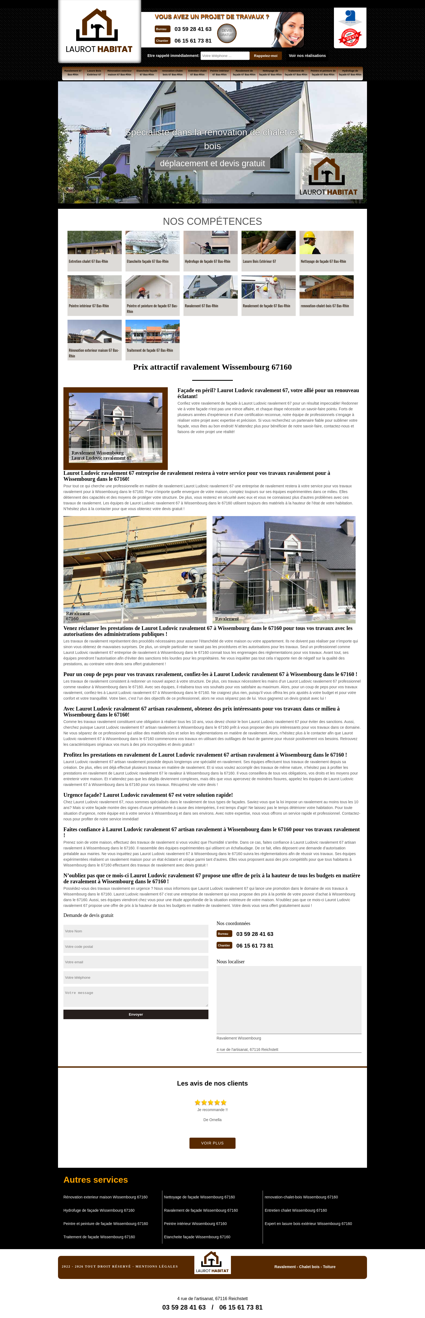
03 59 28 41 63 (202, 28)
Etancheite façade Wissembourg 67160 (197, 1235)
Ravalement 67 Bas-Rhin (73, 72)
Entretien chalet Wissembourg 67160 (296, 1209)
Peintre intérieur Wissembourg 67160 (195, 1222)
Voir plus (212, 1141)
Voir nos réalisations (307, 55)
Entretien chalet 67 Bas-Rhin (197, 72)
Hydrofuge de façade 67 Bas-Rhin (350, 72)
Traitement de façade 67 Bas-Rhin (296, 72)
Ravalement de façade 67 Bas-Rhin (244, 72)
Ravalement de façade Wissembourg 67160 (201, 1209)
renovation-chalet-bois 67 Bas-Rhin (172, 72)
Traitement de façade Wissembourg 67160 (99, 1235)
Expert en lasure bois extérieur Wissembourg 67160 (308, 1222)
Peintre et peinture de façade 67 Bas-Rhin (323, 72)
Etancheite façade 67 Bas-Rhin (147, 72)
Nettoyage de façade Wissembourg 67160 (199, 1195)
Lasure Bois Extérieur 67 (94, 72)
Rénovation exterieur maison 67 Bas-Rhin (119, 72)
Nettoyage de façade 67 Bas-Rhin (270, 72)
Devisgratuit (244, 33)
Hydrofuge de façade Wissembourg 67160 (98, 1209)
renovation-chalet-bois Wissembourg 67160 (301, 1195)
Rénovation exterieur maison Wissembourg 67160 (105, 1195)
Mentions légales (157, 1265)
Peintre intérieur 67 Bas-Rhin (219, 72)
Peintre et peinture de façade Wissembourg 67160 (105, 1222)
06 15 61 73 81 (202, 38)
